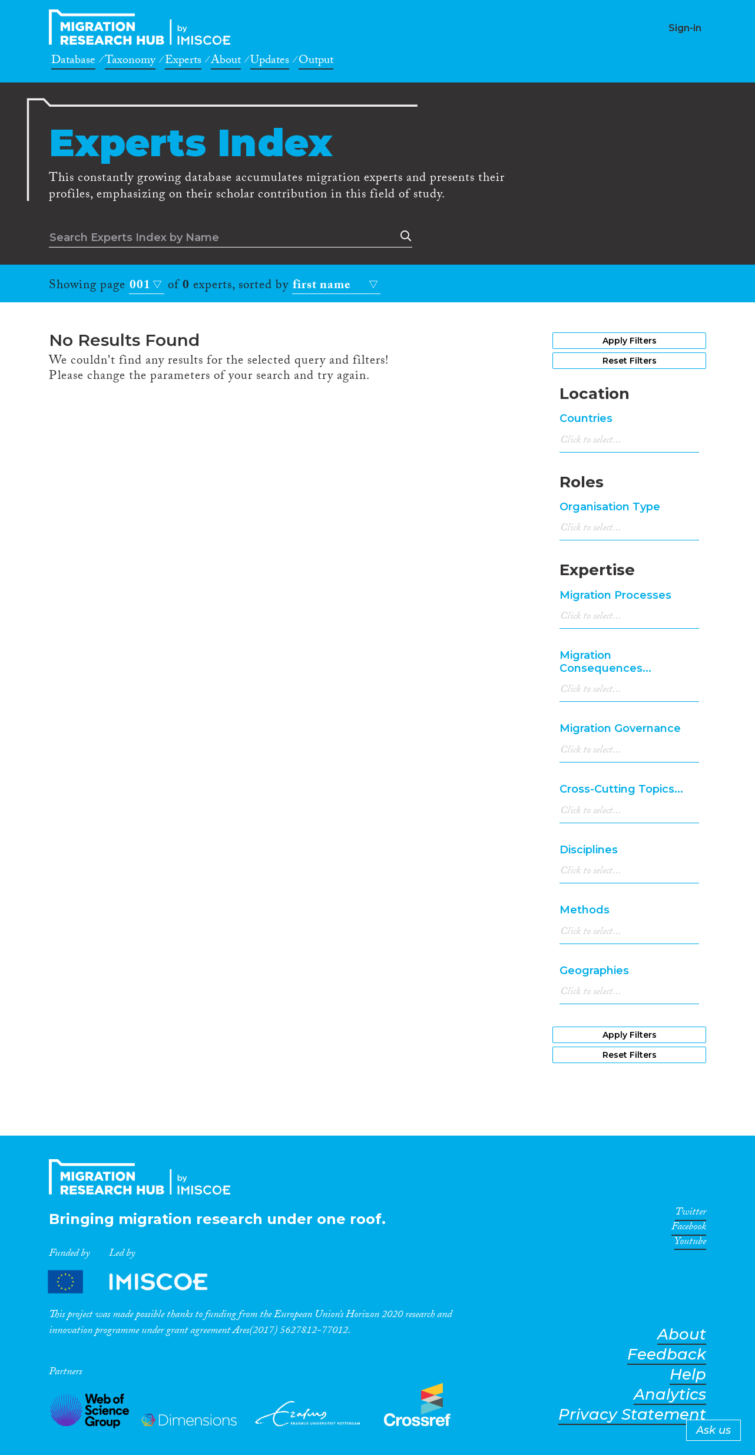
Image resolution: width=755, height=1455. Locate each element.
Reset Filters (629, 360)
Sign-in (684, 28)
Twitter (690, 1214)
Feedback (666, 1354)
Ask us (713, 1430)
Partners (137, 1281)
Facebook (688, 1229)
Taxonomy (130, 62)
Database (73, 62)
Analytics (670, 1394)
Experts (183, 62)
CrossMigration (143, 27)
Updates (269, 62)
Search (403, 236)
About (226, 62)
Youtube (690, 1243)
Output (316, 62)
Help (688, 1374)
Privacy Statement (632, 1414)
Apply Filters (629, 340)
